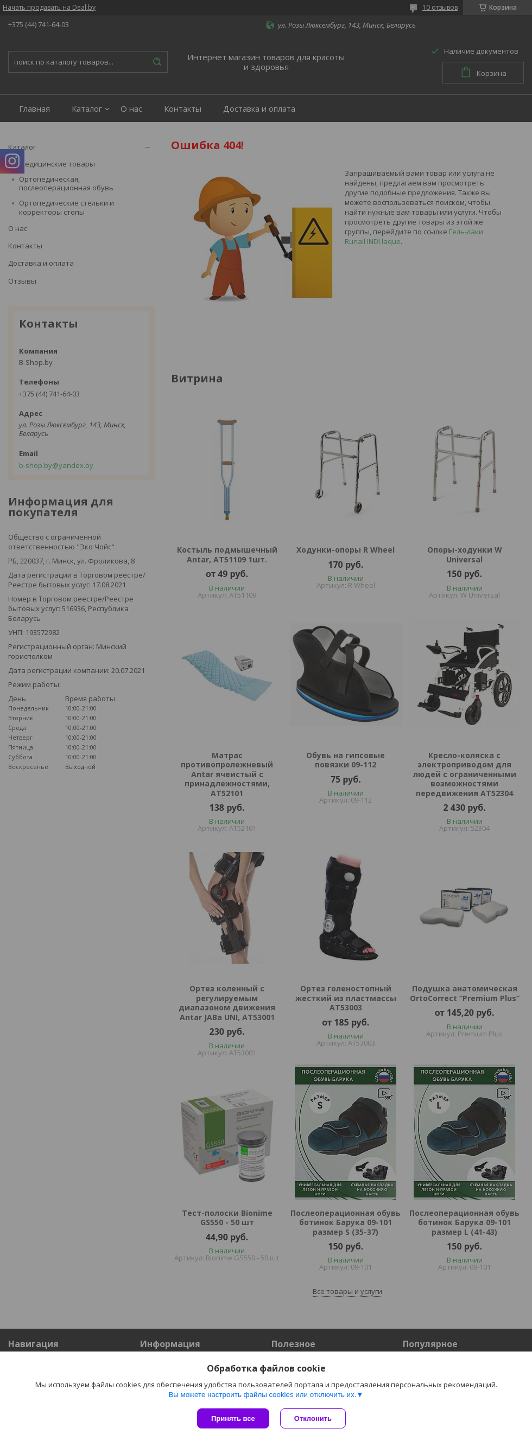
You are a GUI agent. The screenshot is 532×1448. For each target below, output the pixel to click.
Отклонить (313, 1418)
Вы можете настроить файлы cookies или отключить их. (262, 1395)
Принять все (233, 1418)
